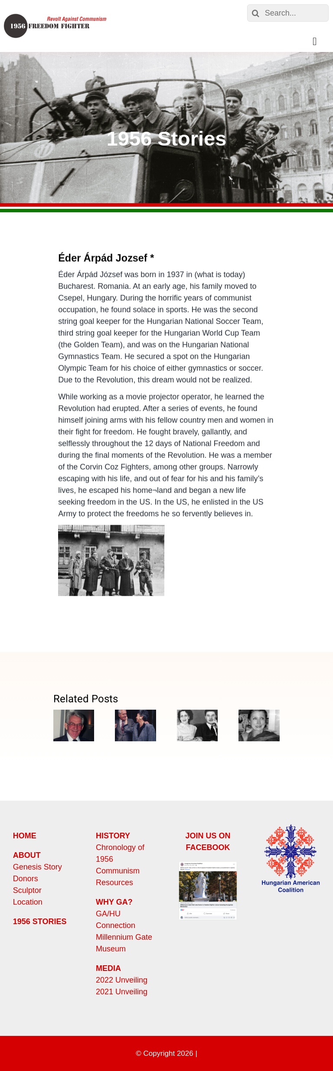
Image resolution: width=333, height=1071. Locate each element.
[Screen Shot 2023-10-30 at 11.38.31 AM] (208, 865)
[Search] (255, 13)
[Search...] (288, 13)
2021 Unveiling (121, 991)
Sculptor (27, 890)
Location (27, 902)
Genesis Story (37, 867)
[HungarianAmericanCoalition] (290, 826)
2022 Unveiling (121, 980)
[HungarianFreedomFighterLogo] (55, 16)
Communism (118, 871)
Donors (25, 878)
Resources (114, 882)
